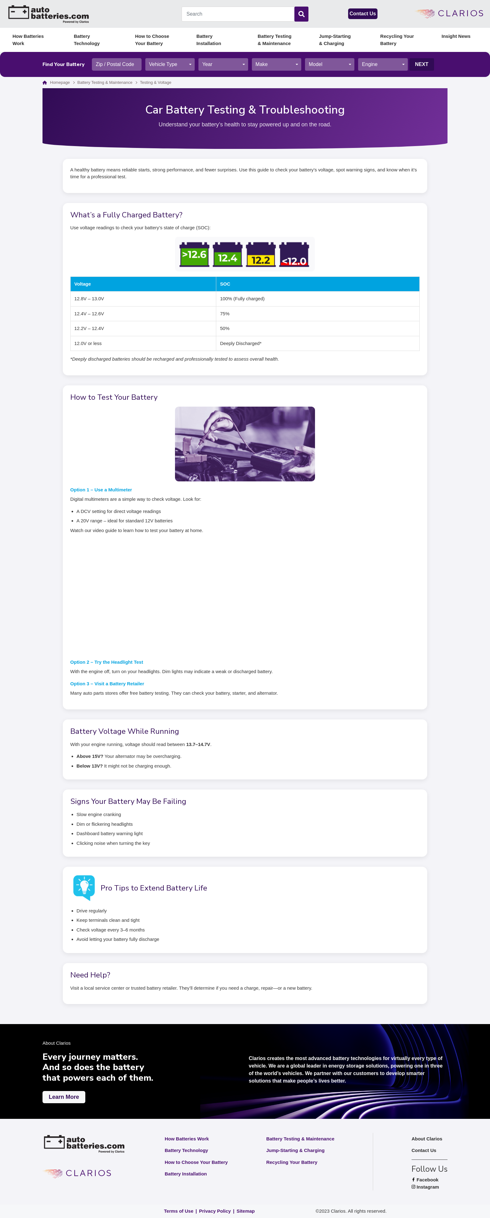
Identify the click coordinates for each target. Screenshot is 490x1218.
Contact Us (363, 13)
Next (421, 64)
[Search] (301, 14)
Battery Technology (87, 39)
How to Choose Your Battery (152, 39)
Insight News (456, 36)
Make (262, 64)
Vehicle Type (163, 64)
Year (207, 64)
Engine (370, 64)
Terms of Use (178, 1211)
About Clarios (427, 1138)
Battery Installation (208, 39)
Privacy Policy (215, 1211)
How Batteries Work (28, 39)
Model (315, 64)
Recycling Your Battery (397, 39)
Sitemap (246, 1211)
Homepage (60, 82)
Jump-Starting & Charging (335, 39)
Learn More (64, 1097)
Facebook (430, 1180)
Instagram (430, 1187)
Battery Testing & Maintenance (275, 39)
